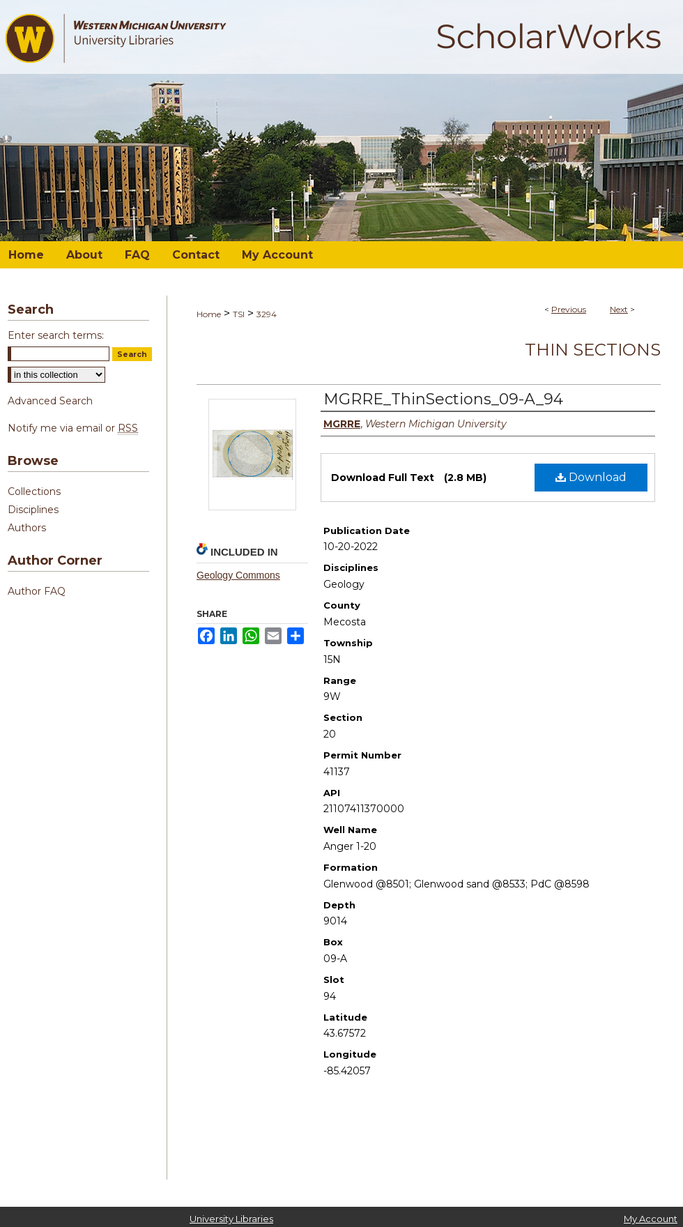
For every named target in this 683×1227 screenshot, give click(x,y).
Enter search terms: (56, 335)
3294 (266, 314)
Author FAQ (37, 591)
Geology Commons (238, 575)
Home (209, 314)
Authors (27, 527)
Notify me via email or (73, 428)
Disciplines (33, 509)
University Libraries (231, 1218)
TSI (239, 314)
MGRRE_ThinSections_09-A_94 (443, 399)
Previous (568, 309)
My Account (650, 1218)
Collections (34, 491)
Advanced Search (50, 401)
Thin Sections (593, 350)
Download (591, 477)
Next (619, 309)
